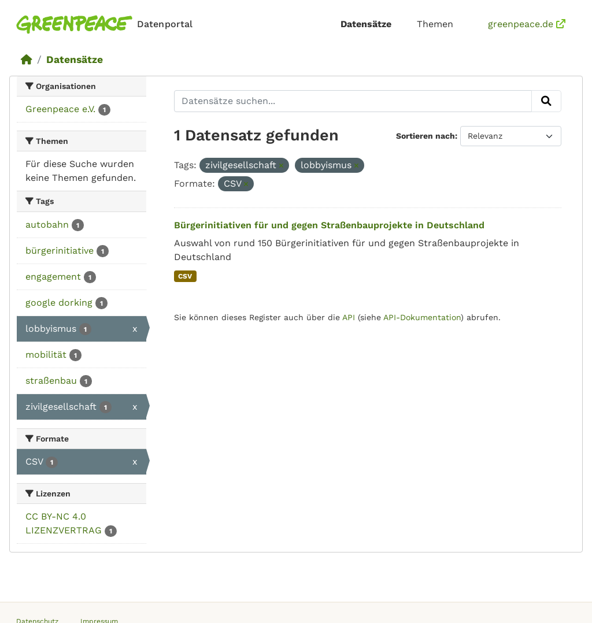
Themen (435, 23)
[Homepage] (106, 24)
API (348, 317)
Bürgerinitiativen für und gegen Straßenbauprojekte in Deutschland (329, 225)
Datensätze (366, 23)
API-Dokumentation (422, 317)
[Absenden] (546, 101)
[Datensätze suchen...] (353, 101)
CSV (185, 276)
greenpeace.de (526, 23)
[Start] (26, 59)
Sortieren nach (425, 135)
